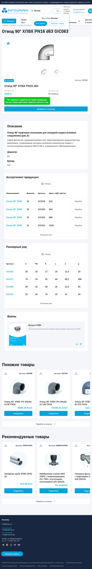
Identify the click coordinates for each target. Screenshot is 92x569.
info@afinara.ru (79, 12)
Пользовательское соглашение (74, 562)
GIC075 (9, 279)
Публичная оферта (42, 566)
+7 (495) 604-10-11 (8, 530)
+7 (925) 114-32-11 (66, 13)
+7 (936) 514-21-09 (8, 535)
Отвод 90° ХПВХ (14, 201)
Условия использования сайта (9, 566)
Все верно (40, 23)
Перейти (78, 201)
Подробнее (18, 413)
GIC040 (9, 286)
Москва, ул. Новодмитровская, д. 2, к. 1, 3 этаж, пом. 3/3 (12, 540)
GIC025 (9, 294)
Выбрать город (57, 23)
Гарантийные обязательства (56, 566)
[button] (35, 11)
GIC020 (9, 271)
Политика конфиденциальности (27, 566)
